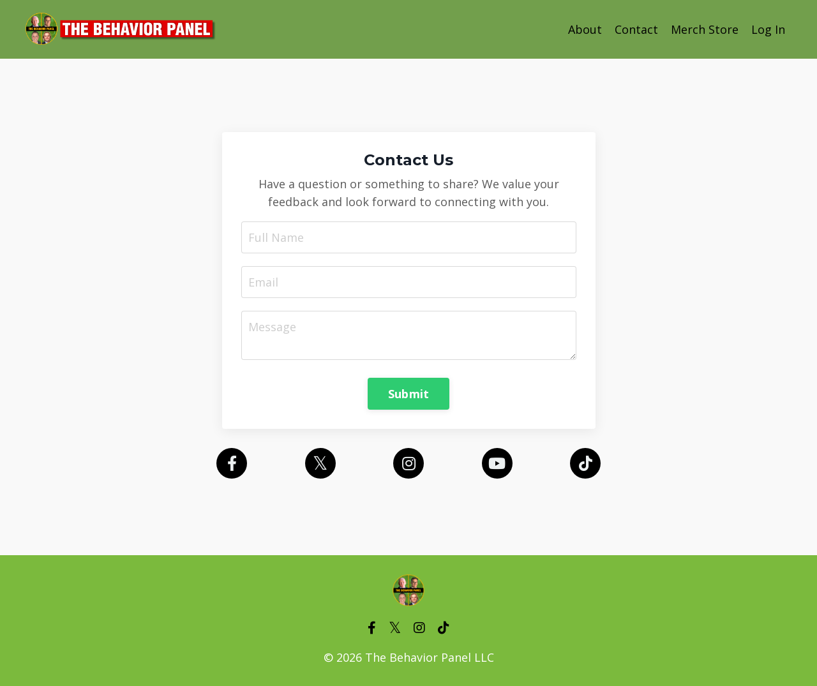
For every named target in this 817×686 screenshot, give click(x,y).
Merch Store (704, 29)
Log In (768, 29)
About (585, 29)
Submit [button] (409, 393)
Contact (636, 29)
